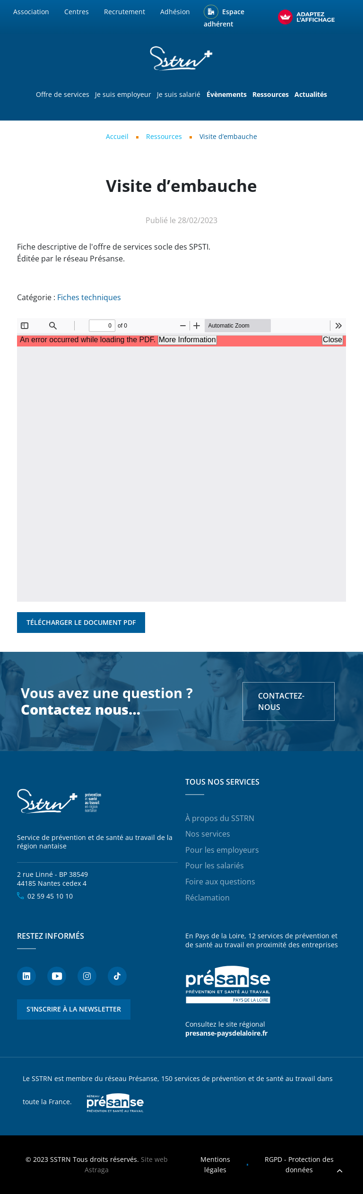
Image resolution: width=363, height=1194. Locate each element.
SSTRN (59, 802)
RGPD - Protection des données (299, 1164)
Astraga (97, 1169)
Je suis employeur (123, 94)
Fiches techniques (89, 297)
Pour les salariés (214, 865)
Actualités (310, 94)
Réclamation (207, 897)
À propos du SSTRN (219, 818)
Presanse (115, 1102)
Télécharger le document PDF (81, 622)
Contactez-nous (281, 701)
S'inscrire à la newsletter (73, 1008)
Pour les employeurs (222, 850)
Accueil (117, 136)
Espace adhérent (224, 18)
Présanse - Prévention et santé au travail (227, 984)
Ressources (164, 136)
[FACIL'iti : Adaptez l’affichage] (306, 17)
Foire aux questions (220, 881)
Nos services (207, 834)
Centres (76, 11)
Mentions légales (215, 1164)
